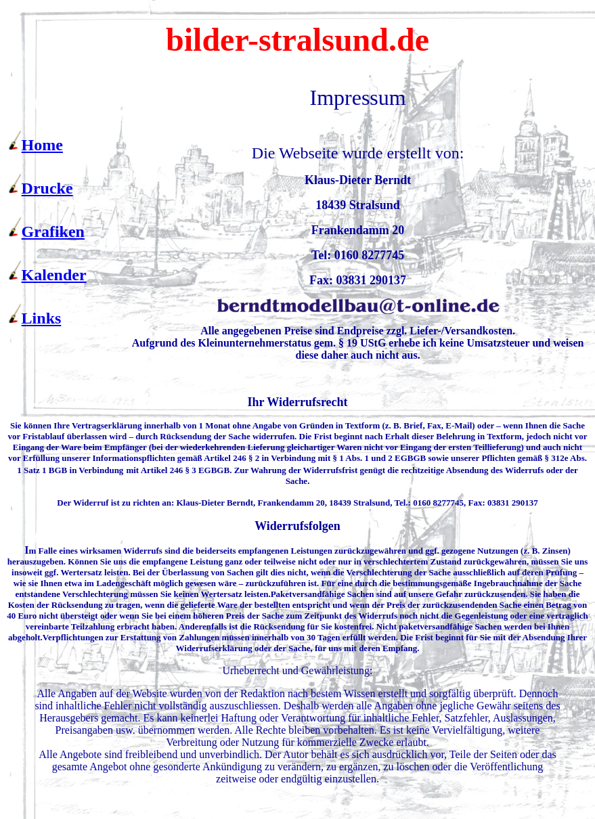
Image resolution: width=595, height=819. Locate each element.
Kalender (54, 275)
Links (42, 318)
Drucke (47, 188)
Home (42, 145)
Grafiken (53, 231)
